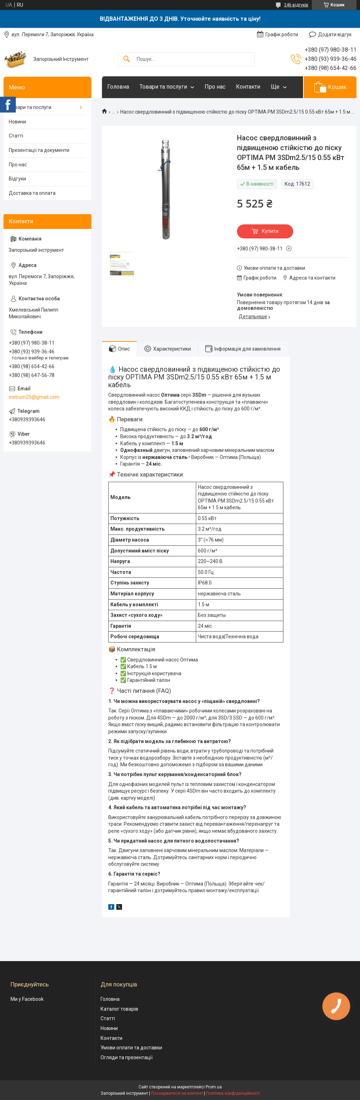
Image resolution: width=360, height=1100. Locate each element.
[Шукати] (126, 59)
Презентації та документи (39, 150)
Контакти (248, 86)
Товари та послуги (163, 86)
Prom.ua (214, 1087)
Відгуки (17, 178)
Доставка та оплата (32, 193)
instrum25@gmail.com (34, 397)
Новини (17, 121)
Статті (16, 136)
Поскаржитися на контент (177, 1093)
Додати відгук (335, 34)
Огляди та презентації (127, 1057)
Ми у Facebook (27, 999)
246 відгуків (296, 4)
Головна (118, 86)
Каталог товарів (119, 1009)
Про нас (215, 86)
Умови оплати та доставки (131, 1047)
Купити (270, 231)
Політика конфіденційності (233, 1093)
